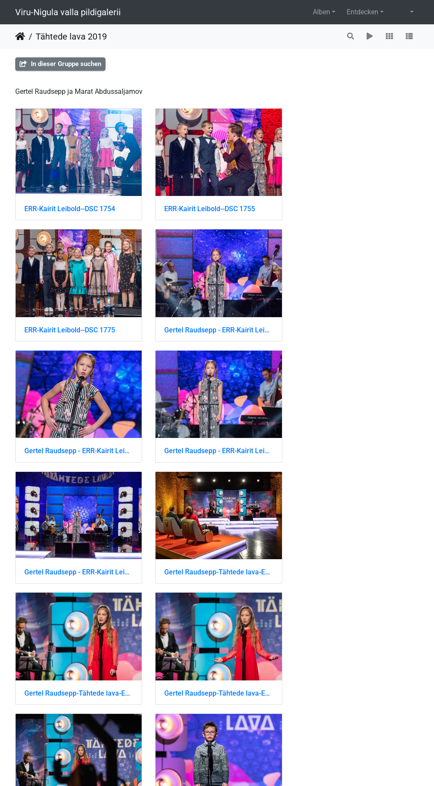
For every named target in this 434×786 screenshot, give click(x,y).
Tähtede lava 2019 (71, 36)
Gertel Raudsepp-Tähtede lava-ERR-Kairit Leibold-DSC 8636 (217, 448)
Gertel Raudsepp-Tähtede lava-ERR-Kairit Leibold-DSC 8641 (78, 569)
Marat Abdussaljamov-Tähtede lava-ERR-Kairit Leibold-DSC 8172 (78, 689)
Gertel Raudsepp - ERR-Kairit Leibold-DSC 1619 (78, 328)
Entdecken (362, 12)
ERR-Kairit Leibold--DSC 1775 (347, 208)
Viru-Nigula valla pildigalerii (68, 12)
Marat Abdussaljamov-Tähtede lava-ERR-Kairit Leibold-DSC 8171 (356, 569)
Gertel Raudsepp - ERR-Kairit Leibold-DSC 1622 (356, 328)
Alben (321, 12)
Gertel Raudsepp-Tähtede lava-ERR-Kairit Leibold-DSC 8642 (217, 569)
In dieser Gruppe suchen (60, 64)
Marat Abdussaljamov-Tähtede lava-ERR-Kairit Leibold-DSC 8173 (217, 689)
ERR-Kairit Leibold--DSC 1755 (208, 208)
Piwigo (235, 767)
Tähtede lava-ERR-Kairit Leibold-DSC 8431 (356, 689)
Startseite (20, 36)
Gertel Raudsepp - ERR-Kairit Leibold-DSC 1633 (78, 448)
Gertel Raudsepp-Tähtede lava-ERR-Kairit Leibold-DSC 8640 (356, 448)
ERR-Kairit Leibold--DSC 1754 (69, 208)
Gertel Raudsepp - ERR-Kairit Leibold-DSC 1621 (217, 328)
